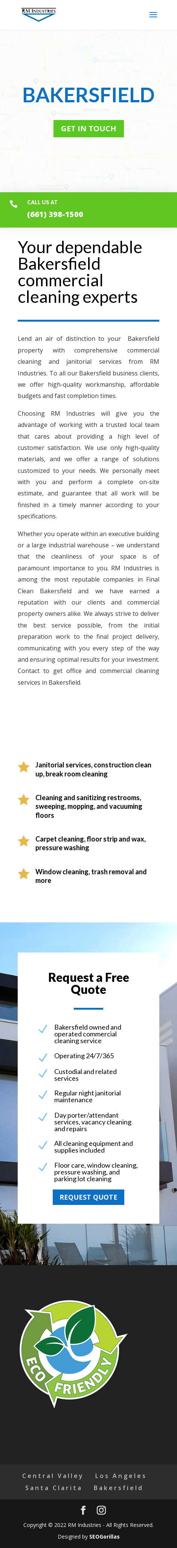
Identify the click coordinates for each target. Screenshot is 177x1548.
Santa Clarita (53, 1488)
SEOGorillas (104, 1536)
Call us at (42, 202)
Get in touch (88, 128)
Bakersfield (118, 1488)
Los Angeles (121, 1476)
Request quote (88, 1197)
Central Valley (53, 1476)
